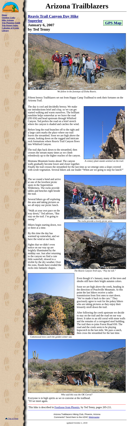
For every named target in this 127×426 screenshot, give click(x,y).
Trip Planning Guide (11, 23)
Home (4, 15)
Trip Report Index (10, 25)
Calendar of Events (10, 28)
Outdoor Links (8, 17)
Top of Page (11, 418)
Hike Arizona (8, 20)
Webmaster (94, 417)
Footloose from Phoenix (67, 407)
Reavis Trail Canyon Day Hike (53, 16)
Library (5, 30)
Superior (35, 20)
